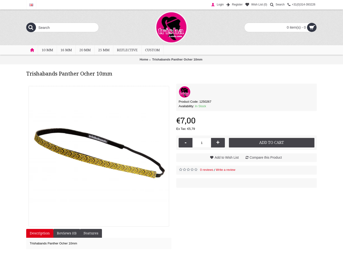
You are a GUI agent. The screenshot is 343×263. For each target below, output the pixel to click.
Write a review (225, 170)
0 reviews (206, 170)
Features (91, 233)
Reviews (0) (66, 233)
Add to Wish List (227, 157)
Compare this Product (266, 157)
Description (40, 233)
